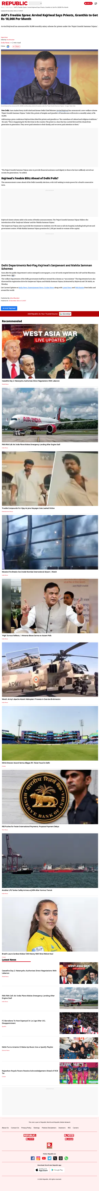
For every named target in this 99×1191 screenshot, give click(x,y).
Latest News (67, 287)
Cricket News (49, 287)
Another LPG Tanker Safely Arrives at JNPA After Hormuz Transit (27, 890)
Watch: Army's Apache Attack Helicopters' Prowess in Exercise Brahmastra (31, 699)
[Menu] (95, 3)
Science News (5, 1050)
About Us (5, 1128)
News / (3, 7)
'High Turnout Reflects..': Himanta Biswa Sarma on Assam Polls (26, 635)
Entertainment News (35, 287)
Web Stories (79, 287)
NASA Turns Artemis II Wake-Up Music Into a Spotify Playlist (27, 1047)
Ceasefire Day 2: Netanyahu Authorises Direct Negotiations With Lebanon (31, 381)
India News (5, 43)
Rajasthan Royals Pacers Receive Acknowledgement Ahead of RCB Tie (30, 1072)
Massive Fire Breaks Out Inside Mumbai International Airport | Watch (29, 572)
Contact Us (15, 1128)
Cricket (4, 766)
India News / (9, 7)
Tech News (5, 829)
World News (5, 384)
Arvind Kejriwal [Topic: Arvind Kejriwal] (9, 308)
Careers (76, 1128)
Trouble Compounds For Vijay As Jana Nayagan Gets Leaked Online (28, 508)
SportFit (4, 1026)
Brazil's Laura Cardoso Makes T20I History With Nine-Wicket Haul (27, 954)
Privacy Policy (26, 1128)
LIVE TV (88, 3)
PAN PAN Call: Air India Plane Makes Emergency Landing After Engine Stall (31, 444)
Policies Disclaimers (49, 1128)
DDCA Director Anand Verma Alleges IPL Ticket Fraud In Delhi (26, 763)
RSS (69, 1128)
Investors (62, 1128)
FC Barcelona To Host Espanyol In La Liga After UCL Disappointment (23, 1022)
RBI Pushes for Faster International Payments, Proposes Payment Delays (30, 826)
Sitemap (37, 1128)
